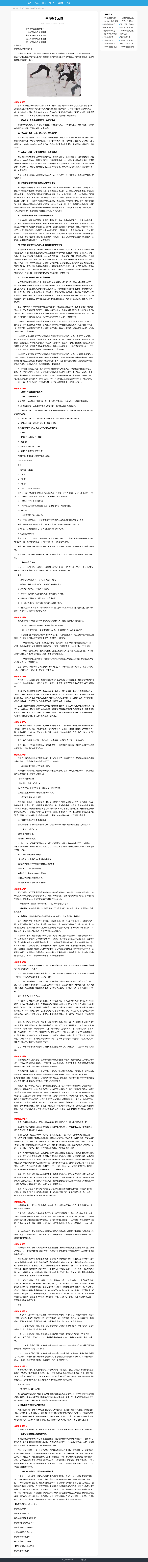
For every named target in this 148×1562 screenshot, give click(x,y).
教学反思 (33, 8)
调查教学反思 (125, 37)
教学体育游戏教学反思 (23, 1518)
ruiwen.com (77, 1560)
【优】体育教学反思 (22, 1546)
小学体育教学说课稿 (110, 47)
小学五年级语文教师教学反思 (126, 31)
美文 (29, 3)
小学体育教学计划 (127, 47)
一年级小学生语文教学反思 (126, 21)
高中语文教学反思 (127, 27)
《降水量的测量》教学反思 (110, 18)
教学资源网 (24, 8)
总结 (68, 3)
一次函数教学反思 (127, 18)
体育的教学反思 (109, 31)
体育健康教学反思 (21, 1551)
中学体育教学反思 (21, 1541)
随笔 (36, 3)
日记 (44, 3)
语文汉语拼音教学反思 (126, 24)
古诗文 (51, 3)
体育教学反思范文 (110, 34)
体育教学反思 (19, 1509)
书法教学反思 (108, 37)
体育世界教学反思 (21, 1527)
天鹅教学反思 (108, 40)
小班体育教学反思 (21, 1532)
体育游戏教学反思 (21, 1537)
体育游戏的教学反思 (22, 1523)
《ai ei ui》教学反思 (110, 21)
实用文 (60, 3)
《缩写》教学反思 (127, 40)
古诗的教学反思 (109, 44)
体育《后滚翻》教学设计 (126, 44)
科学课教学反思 (109, 24)
